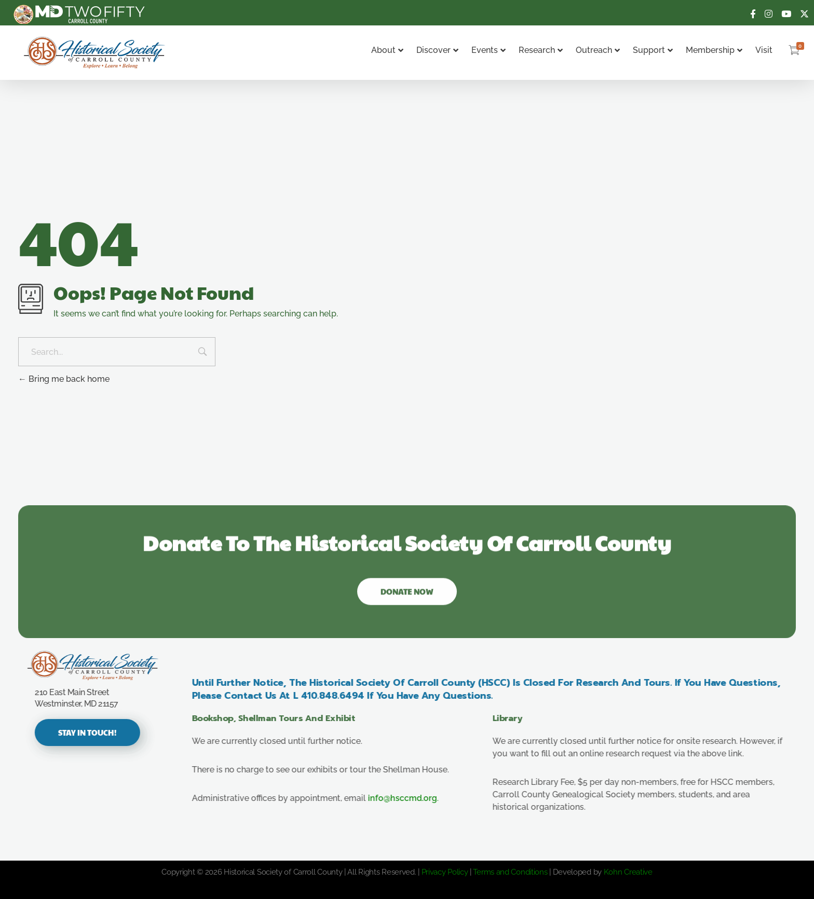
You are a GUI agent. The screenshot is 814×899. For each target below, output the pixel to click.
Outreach (598, 50)
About (387, 50)
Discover (437, 50)
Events (488, 50)
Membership (714, 50)
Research (541, 50)
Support (653, 50)
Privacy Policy (445, 872)
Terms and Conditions (510, 872)
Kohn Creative (628, 872)
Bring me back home (64, 379)
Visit (763, 50)
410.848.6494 (341, 695)
